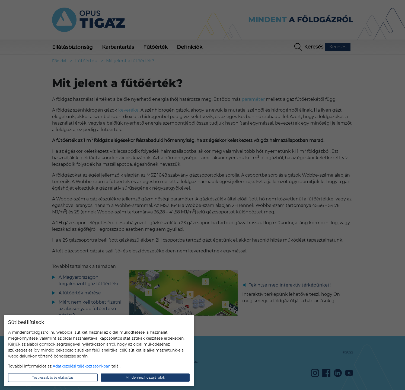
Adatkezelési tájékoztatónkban (81, 366)
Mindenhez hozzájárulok (145, 377)
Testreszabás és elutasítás (53, 377)
